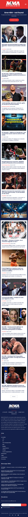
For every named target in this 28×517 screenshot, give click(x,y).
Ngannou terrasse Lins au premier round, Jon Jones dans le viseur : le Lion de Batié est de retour (13, 192)
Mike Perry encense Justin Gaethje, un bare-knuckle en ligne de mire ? (13, 475)
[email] (11, 505)
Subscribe (24, 504)
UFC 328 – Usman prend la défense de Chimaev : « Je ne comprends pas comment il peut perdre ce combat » (12, 328)
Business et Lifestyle (6, 106)
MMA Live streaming (6, 243)
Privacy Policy (12, 507)
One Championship (6, 165)
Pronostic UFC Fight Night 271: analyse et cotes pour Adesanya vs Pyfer (12, 478)
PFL (2, 78)
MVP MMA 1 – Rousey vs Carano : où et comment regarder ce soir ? (12, 241)
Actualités (4, 49)
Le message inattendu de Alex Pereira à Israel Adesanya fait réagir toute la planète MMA (13, 492)
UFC (2, 360)
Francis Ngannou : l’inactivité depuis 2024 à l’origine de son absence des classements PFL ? (14, 481)
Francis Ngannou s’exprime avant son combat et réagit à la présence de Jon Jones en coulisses (12, 270)
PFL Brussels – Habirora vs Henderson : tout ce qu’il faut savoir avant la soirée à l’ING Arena (14, 134)
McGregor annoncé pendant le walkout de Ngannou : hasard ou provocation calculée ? (14, 46)
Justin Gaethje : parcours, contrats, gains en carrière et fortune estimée (13, 103)
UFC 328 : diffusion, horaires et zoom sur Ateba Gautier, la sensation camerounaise (14, 386)
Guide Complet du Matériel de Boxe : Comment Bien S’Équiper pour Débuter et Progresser (12, 485)
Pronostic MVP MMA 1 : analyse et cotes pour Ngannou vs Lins (12, 298)
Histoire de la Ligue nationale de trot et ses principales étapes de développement (13, 471)
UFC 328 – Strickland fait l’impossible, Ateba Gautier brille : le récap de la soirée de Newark (13, 357)
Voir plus (14, 396)
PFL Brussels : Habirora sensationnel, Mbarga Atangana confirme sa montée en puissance (14, 75)
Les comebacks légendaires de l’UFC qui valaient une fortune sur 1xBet (12, 488)
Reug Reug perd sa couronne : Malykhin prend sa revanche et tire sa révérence (13, 162)
